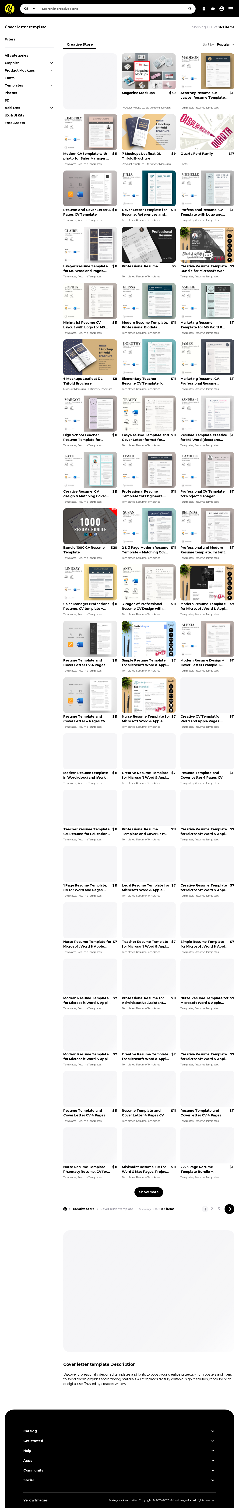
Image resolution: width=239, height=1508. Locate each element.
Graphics (12, 63)
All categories (16, 55)
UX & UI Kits (14, 115)
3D (7, 100)
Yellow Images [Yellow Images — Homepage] (35, 1500)
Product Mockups (20, 70)
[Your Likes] (213, 8)
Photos (11, 93)
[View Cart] (204, 8)
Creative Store (80, 44)
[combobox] (117, 8)
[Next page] (229, 1209)
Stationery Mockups (158, 107)
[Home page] (65, 1209)
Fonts (9, 78)
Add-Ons (12, 108)
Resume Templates (207, 107)
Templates (14, 85)
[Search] (190, 8)
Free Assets (15, 123)
